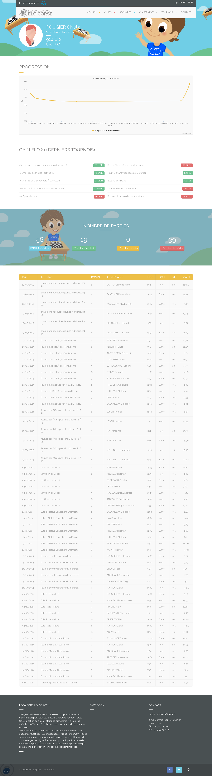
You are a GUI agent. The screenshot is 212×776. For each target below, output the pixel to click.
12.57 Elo (99, 173)
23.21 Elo (99, 181)
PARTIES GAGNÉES (84, 248)
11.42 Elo (187, 173)
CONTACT (186, 12)
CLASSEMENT (146, 12)
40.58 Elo (98, 188)
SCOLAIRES (125, 12)
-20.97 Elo (186, 165)
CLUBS (107, 12)
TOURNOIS (167, 12)
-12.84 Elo (187, 196)
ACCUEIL (91, 12)
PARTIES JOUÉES (39, 248)
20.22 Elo (99, 165)
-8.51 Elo (187, 188)
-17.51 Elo (99, 196)
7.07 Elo (187, 181)
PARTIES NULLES (128, 248)
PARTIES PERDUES (172, 248)
